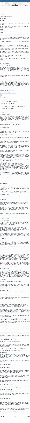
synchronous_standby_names (5, 76)
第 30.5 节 (3, 16)
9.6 (6, 0)
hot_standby (17, 415)
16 (14, 0)
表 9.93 (12, 407)
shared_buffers (21, 217)
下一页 (29, 5)
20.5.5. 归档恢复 (2, 13)
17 (15, 0)
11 (8, 0)
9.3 (2, 0)
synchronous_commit (12, 59)
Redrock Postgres (24, 0)
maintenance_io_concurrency (4, 291)
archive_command (16, 244)
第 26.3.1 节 (26, 255)
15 (13, 0)
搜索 (27, 0)
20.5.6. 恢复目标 (2, 14)
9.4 (3, 0)
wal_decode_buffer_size (24, 290)
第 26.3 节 (19, 125)
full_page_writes (2, 62)
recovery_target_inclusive (18, 372)
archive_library (22, 244)
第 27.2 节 (26, 316)
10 (7, 0)
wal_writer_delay (4, 72)
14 (12, 0)
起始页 (26, 5)
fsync (11, 72)
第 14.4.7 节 (4, 27)
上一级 (4, 5)
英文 (29, 0)
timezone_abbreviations (7, 375)
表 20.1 (1, 91)
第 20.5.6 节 (5, 305)
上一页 (1, 5)
